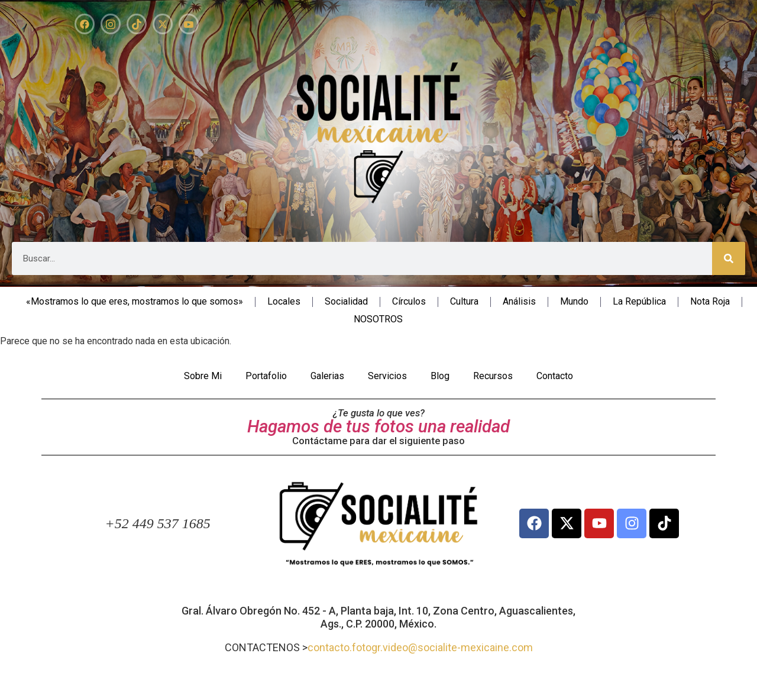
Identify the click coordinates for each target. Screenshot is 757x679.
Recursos (493, 375)
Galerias (327, 375)
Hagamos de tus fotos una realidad (378, 426)
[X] (163, 24)
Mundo (574, 301)
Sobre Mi (203, 375)
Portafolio (266, 375)
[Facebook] (85, 24)
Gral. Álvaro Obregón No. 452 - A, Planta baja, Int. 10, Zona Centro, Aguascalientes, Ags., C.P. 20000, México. (378, 617)
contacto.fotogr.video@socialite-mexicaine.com (420, 647)
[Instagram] (111, 24)
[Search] (728, 258)
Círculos (409, 301)
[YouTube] (189, 24)
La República (639, 301)
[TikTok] (137, 24)
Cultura (464, 301)
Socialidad (346, 301)
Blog (440, 375)
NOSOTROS (378, 319)
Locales (283, 301)
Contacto (554, 375)
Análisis (519, 301)
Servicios (387, 375)
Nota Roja (710, 301)
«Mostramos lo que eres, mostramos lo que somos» (134, 301)
